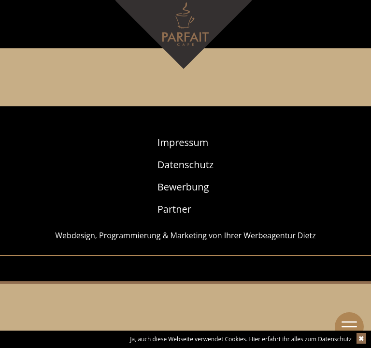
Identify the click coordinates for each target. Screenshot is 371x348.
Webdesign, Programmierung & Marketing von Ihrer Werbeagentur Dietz (185, 235)
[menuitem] (185, 142)
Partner (174, 209)
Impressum (183, 142)
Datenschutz (185, 164)
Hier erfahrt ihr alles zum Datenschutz (300, 339)
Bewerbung (183, 186)
